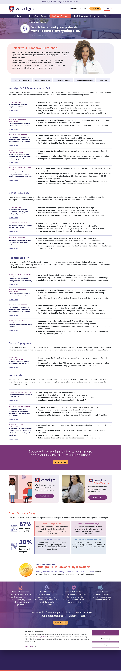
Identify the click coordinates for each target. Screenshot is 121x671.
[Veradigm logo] (21, 9)
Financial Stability (63, 80)
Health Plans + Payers (38, 16)
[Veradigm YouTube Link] (98, 644)
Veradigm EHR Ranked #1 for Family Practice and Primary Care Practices (65, 571)
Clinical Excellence (42, 80)
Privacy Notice (41, 657)
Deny (105, 666)
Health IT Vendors (81, 16)
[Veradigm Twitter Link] (102, 644)
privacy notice (98, 635)
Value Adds (103, 80)
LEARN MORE (13, 111)
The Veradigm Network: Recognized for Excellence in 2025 (60, 2)
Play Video (44, 496)
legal (91, 635)
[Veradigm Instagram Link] (106, 644)
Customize (105, 659)
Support (83, 8)
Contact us (60, 462)
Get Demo (95, 9)
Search (74, 8)
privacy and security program (103, 637)
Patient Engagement (84, 80)
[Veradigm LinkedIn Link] (93, 644)
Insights (96, 16)
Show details (28, 667)
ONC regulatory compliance (84, 637)
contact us (85, 635)
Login (107, 9)
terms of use (108, 635)
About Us (107, 16)
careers (77, 635)
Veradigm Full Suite (21, 80)
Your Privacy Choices (104, 640)
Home (33, 35)
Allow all (105, 653)
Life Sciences (19, 16)
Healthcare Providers (60, 16)
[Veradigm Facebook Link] (110, 644)
